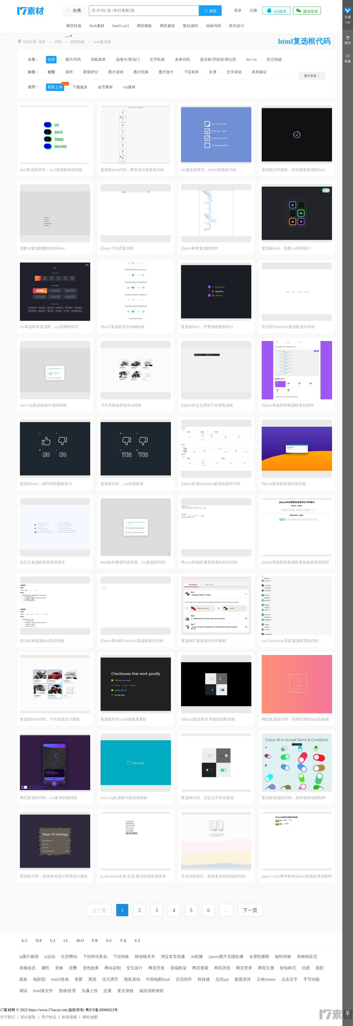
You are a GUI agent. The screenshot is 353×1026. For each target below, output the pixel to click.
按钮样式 (288, 968)
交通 (107, 991)
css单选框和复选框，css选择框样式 (49, 327)
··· (67, 36)
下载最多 (80, 87)
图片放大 (166, 72)
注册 (253, 10)
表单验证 (259, 72)
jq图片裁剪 (29, 956)
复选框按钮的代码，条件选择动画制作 (294, 798)
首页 (41, 42)
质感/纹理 (67, 991)
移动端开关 (145, 956)
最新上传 (55, 87)
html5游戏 (59, 979)
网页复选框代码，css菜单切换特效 (49, 798)
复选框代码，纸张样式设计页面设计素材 (54, 876)
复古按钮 (125, 991)
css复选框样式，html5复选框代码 (208, 170)
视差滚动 (132, 979)
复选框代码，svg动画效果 (122, 484)
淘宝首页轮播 (173, 956)
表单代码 (182, 60)
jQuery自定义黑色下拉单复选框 (207, 405)
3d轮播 (197, 956)
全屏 (212, 72)
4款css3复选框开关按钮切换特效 (208, 719)
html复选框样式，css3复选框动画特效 (51, 170)
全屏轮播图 (259, 956)
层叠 (73, 968)
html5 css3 (120, 26)
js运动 (50, 956)
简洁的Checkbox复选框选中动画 (288, 327)
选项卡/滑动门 (128, 60)
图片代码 (73, 60)
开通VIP (348, 15)
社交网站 (69, 956)
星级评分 (90, 72)
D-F (39, 941)
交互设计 (135, 968)
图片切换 (141, 72)
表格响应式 (307, 956)
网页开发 (156, 968)
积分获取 (28, 1017)
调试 (23, 991)
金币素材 (105, 87)
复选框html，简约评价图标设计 (46, 484)
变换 (59, 968)
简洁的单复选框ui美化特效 (42, 641)
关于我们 (7, 1017)
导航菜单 (98, 60)
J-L (65, 941)
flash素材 (97, 26)
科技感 (204, 979)
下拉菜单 (191, 72)
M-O (80, 941)
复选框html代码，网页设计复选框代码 (132, 170)
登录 (238, 10)
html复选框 (102, 42)
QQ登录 (276, 11)
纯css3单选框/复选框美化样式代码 (209, 562)
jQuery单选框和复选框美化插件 (288, 405)
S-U (109, 941)
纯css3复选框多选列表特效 (284, 484)
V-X (123, 941)
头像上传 (90, 991)
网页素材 (167, 26)
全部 (51, 60)
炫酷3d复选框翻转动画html (42, 248)
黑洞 (92, 979)
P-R (95, 941)
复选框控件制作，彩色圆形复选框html (293, 170)
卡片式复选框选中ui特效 (121, 405)
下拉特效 (121, 956)
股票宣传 (243, 979)
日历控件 (184, 979)
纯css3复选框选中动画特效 (123, 327)
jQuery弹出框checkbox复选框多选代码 (132, 641)
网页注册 (266, 968)
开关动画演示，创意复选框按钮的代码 (213, 876)
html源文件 (43, 991)
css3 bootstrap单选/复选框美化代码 (290, 641)
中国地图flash (158, 979)
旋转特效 (283, 956)
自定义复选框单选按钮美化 (42, 562)
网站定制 (113, 968)
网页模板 (144, 26)
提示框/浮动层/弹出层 (218, 60)
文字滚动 (234, 72)
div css (251, 60)
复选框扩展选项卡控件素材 (203, 641)
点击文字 (290, 979)
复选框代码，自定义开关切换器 (207, 798)
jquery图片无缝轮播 (226, 956)
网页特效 (73, 26)
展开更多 (312, 76)
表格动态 (27, 968)
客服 (348, 58)
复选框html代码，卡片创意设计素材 (50, 719)
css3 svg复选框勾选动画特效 (124, 798)
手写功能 (311, 979)
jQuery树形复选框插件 (199, 248)
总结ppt (222, 979)
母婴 (79, 979)
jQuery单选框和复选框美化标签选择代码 (295, 562)
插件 (69, 72)
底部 (320, 968)
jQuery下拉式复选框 (117, 248)
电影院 (39, 979)
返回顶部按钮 (151, 991)
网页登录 (244, 968)
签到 (348, 40)
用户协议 (49, 1017)
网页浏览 (222, 968)
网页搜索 (200, 968)
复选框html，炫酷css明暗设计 (286, 248)
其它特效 (274, 60)
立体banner (266, 979)
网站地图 (90, 1017)
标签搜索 (69, 1017)
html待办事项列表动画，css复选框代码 (133, 562)
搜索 (210, 10)
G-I (52, 941)
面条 (23, 979)
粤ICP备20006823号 (101, 1010)
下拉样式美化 (95, 956)
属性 (45, 968)
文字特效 (157, 60)
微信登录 (307, 11)
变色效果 (91, 968)
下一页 (250, 910)
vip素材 (129, 87)
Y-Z (137, 941)
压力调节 (110, 979)
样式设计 (236, 26)
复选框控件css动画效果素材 (124, 719)
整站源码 (190, 26)
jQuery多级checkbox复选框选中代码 (210, 484)
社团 (306, 968)
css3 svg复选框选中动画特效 (43, 405)
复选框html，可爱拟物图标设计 (207, 327)
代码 (58, 42)
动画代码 (213, 26)
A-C (24, 941)
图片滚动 (115, 72)
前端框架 (178, 968)
